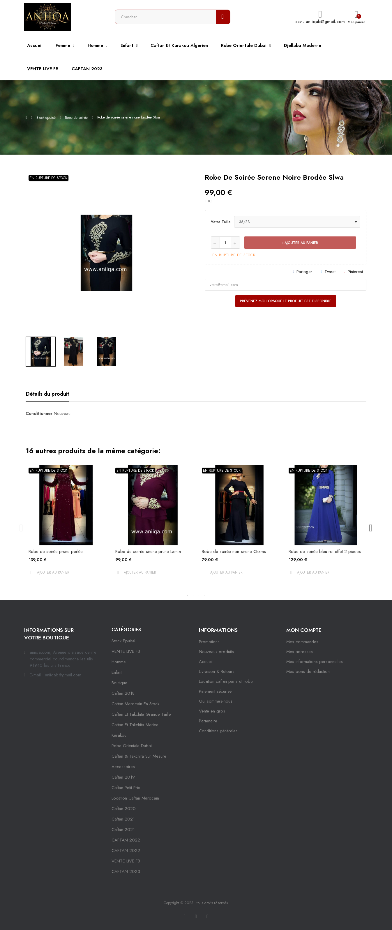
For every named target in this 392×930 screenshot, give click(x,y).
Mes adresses (299, 651)
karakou (119, 735)
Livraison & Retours (216, 671)
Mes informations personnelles (314, 661)
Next (371, 528)
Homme (119, 662)
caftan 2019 (123, 777)
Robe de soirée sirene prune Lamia (148, 551)
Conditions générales (218, 731)
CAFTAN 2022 (126, 840)
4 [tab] (205, 596)
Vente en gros (212, 711)
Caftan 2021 (123, 829)
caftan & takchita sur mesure (139, 756)
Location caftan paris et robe (226, 681)
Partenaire (208, 721)
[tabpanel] (66, 525)
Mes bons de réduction (308, 671)
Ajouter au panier (300, 242)
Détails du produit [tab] (47, 394)
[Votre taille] (297, 222)
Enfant (117, 672)
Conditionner (39, 413)
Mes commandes (302, 642)
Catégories (126, 629)
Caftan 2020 (124, 808)
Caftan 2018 (123, 693)
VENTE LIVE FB (126, 651)
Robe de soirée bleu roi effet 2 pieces (325, 551)
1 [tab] (187, 596)
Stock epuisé (123, 641)
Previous (21, 528)
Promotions (209, 642)
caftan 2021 (123, 819)
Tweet (330, 271)
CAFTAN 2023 (126, 871)
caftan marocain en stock (135, 704)
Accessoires (123, 766)
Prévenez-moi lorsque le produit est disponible (285, 301)
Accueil (206, 661)
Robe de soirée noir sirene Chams (234, 551)
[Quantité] (225, 242)
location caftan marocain (135, 798)
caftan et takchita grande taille (141, 714)
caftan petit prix (126, 787)
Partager (304, 271)
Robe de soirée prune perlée (56, 551)
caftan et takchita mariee (135, 725)
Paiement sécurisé (215, 691)
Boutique (119, 683)
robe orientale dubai (132, 745)
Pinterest (355, 271)
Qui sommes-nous (215, 701)
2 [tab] (193, 596)
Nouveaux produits (216, 651)
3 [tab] (199, 596)
